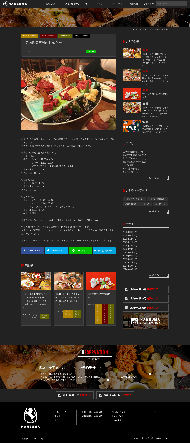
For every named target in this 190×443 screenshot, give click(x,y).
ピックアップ (30, 51)
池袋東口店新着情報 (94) (134, 155)
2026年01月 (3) (130, 235)
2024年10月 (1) (130, 266)
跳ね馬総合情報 (72, 4)
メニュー (101, 4)
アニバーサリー (117, 4)
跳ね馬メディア (142, 29)
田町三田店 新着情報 (92, 412)
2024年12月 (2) (130, 262)
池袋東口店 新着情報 (92, 416)
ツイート (58, 251)
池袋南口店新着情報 (81, 35)
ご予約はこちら (129, 376)
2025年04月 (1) (130, 259)
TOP (132, 29)
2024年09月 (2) (130, 269)
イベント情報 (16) (157, 199)
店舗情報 (134, 4)
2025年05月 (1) (130, 256)
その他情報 (117, 420)
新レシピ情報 (118, 416)
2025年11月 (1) (130, 242)
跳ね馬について (53, 4)
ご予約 (56, 420)
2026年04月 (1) (130, 232)
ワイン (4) (146, 204)
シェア (34, 251)
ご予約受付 (149, 4)
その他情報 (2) (129, 165)
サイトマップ (40, 439)
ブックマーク (106, 251)
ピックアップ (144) (134, 199)
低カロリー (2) (160, 204)
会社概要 (25, 439)
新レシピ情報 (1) (130, 172)
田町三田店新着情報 (29, 35)
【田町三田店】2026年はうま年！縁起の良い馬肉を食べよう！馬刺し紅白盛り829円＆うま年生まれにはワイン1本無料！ (35, 301)
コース (88, 4)
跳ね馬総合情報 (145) (133, 152)
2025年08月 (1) (130, 249)
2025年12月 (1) (130, 239)
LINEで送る (90, 51)
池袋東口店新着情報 (48, 35)
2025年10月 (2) (130, 245)
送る (81, 251)
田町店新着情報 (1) (132, 168)
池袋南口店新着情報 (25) (134, 162)
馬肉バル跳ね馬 (144, 289)
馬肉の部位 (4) (130, 204)
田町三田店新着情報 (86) (134, 158)
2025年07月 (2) (130, 252)
